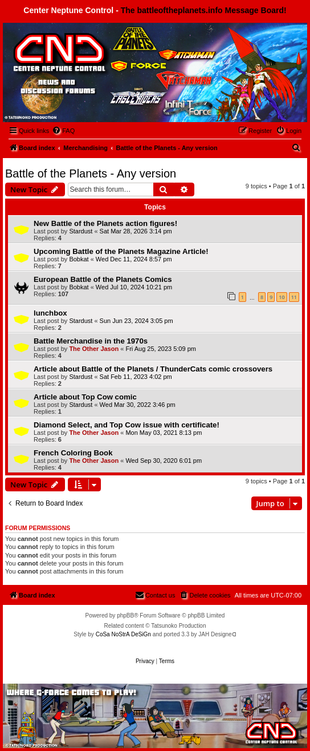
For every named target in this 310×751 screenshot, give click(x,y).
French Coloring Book (73, 453)
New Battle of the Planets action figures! (105, 223)
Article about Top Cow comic (85, 397)
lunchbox (50, 313)
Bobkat (78, 259)
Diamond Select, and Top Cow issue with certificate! (126, 425)
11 (294, 297)
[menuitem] (63, 131)
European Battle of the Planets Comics (103, 279)
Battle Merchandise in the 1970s (91, 341)
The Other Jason (94, 348)
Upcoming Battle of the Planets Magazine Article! (121, 251)
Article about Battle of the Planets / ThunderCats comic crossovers (153, 369)
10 (281, 297)
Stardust (80, 231)
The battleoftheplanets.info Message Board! (204, 10)
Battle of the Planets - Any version (90, 173)
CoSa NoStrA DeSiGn (123, 634)
